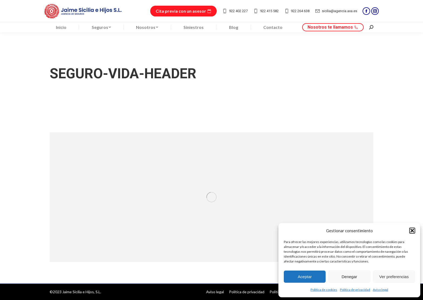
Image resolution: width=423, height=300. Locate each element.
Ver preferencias (394, 276)
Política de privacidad (355, 290)
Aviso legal (380, 290)
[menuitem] (61, 27)
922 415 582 (266, 11)
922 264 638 (297, 11)
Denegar (349, 276)
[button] (412, 230)
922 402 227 (235, 11)
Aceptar (305, 276)
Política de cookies (324, 290)
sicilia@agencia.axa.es (336, 11)
